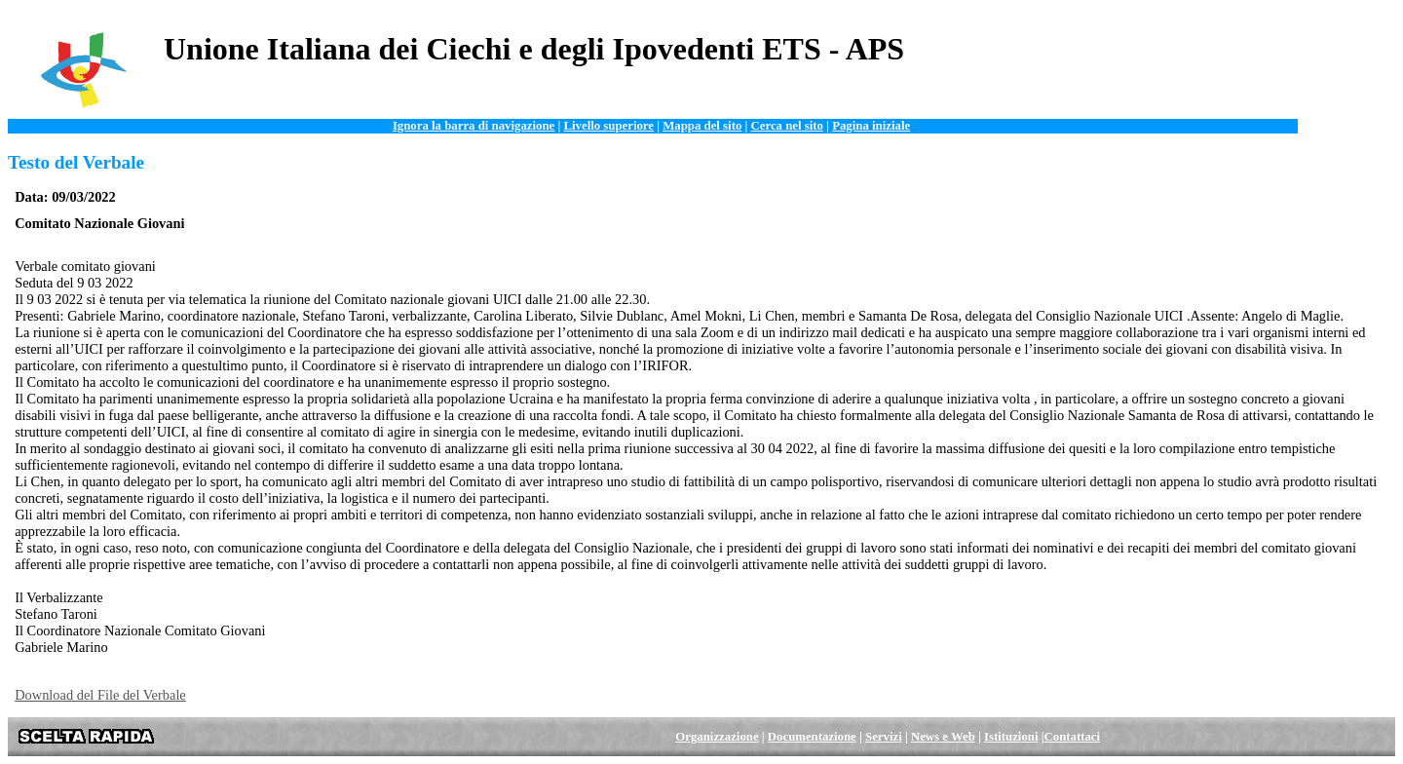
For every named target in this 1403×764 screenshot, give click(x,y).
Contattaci (1072, 737)
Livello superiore (608, 126)
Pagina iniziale (871, 126)
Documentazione (812, 737)
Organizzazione (716, 737)
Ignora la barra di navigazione (473, 126)
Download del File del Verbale (100, 695)
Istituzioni (1011, 737)
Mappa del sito (702, 126)
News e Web (943, 737)
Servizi (883, 737)
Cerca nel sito (787, 126)
